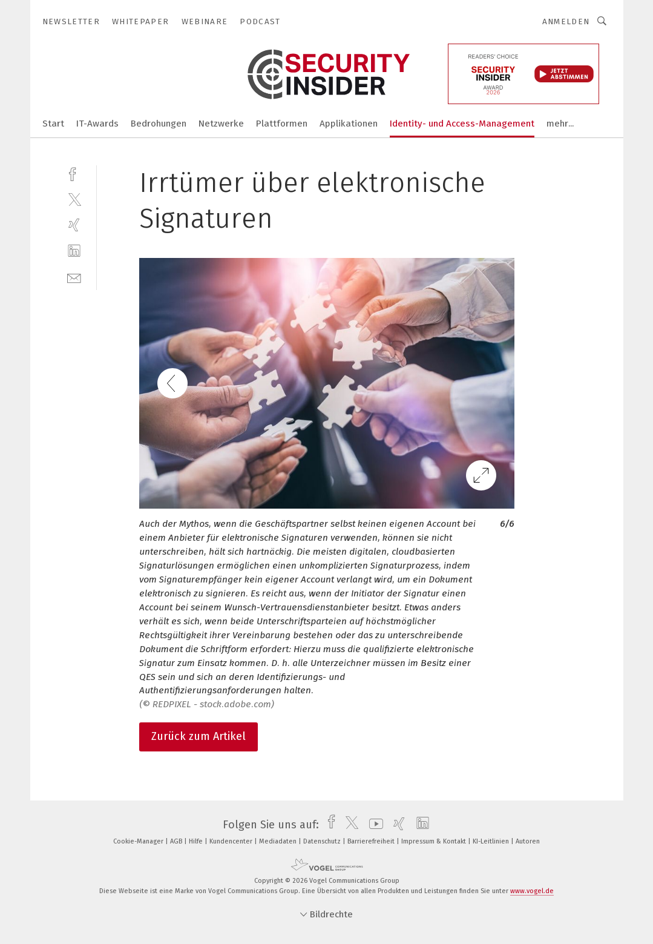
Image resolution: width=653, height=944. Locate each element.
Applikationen (349, 123)
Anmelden (566, 21)
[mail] (74, 277)
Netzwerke (221, 123)
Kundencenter (231, 841)
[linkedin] (74, 251)
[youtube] (373, 824)
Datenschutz (323, 841)
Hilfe (197, 841)
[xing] (74, 225)
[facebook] (74, 172)
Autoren (528, 841)
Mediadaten (278, 841)
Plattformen (281, 123)
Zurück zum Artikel (198, 736)
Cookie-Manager (139, 841)
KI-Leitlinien (492, 841)
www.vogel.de (532, 891)
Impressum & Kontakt (434, 841)
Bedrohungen (158, 123)
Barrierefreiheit (371, 841)
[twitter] (74, 198)
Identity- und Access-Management (462, 123)
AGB (177, 841)
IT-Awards (97, 123)
